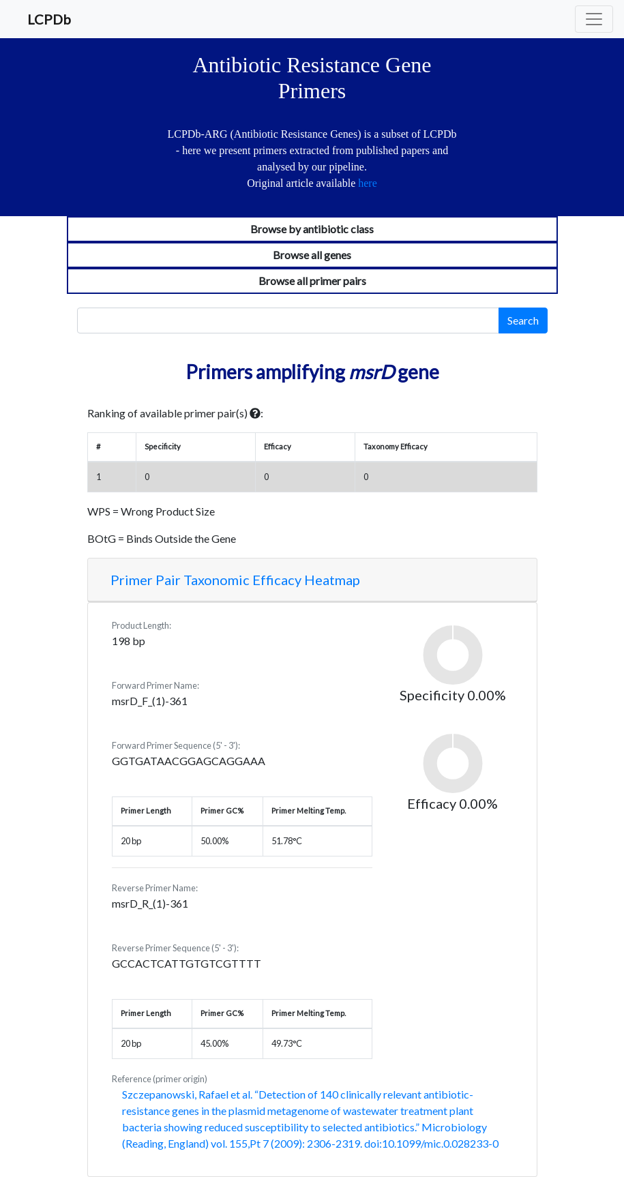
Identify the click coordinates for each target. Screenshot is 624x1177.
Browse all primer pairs (312, 280)
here (367, 183)
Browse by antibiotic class (312, 228)
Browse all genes (312, 254)
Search (523, 320)
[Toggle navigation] (594, 19)
